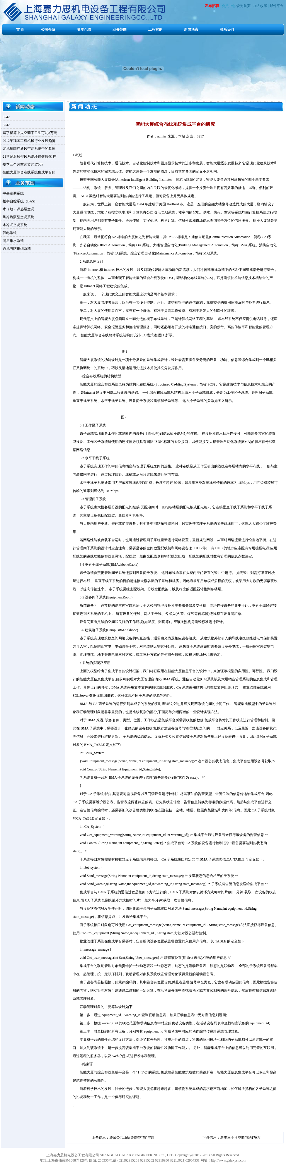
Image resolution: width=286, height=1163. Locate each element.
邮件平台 (277, 6)
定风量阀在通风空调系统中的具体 (29, 149)
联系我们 (227, 29)
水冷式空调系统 (15, 225)
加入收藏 (260, 6)
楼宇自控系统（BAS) (19, 201)
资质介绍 (84, 29)
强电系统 (10, 233)
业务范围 (120, 29)
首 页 (20, 29)
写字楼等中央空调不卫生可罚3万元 (30, 133)
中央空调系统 (13, 193)
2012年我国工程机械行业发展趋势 (29, 141)
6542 (6, 117)
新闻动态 (191, 29)
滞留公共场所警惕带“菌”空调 (132, 1138)
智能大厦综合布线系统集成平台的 (29, 172)
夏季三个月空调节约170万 (23, 164)
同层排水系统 (13, 241)
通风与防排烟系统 (17, 249)
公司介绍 (48, 29)
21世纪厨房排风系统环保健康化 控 (29, 156)
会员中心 (229, 6)
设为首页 (243, 6)
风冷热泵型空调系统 (18, 217)
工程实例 (155, 29)
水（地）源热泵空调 (18, 209)
